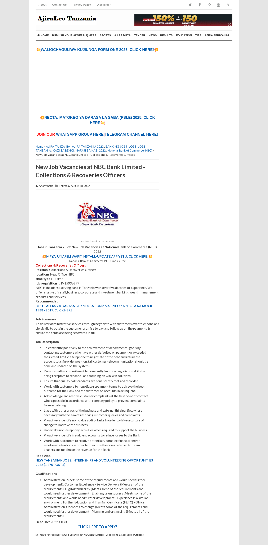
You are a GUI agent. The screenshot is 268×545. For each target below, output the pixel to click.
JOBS (132, 146)
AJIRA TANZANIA (58, 146)
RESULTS (166, 35)
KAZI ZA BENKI (63, 150)
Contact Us (59, 4)
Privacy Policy (81, 4)
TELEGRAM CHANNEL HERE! (131, 134)
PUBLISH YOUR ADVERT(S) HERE (74, 35)
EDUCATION (184, 35)
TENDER (139, 35)
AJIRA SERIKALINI (217, 35)
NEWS (153, 35)
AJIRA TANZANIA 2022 (88, 146)
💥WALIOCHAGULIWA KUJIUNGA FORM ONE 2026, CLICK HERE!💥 (97, 50)
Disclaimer (104, 4)
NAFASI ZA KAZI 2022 (91, 150)
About (42, 4)
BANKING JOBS (116, 146)
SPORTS (105, 35)
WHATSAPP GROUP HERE (80, 134)
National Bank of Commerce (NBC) (130, 150)
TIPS (198, 35)
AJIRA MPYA (122, 35)
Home (43, 35)
